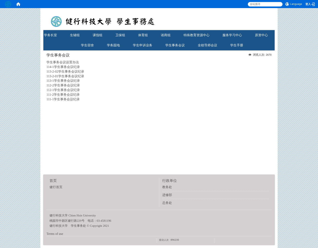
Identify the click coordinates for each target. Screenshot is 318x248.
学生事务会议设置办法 (62, 62)
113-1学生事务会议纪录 (63, 80)
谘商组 (166, 35)
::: (272, 28)
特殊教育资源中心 (196, 35)
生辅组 (75, 35)
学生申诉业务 (142, 45)
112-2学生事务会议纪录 (63, 85)
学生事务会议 (175, 45)
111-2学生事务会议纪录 (63, 94)
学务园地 (113, 45)
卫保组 (120, 35)
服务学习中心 (232, 35)
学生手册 (236, 45)
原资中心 (261, 35)
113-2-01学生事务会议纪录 (65, 76)
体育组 (143, 35)
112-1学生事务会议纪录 (63, 90)
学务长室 (50, 35)
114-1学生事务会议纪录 (63, 67)
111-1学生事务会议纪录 (63, 99)
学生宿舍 (87, 45)
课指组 (97, 35)
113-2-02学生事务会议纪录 (65, 71)
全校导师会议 (207, 45)
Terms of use (54, 233)
